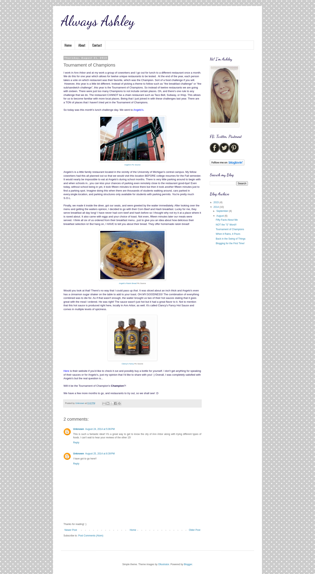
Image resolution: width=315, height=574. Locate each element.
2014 (217, 207)
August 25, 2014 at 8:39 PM (100, 453)
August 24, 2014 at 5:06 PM (100, 429)
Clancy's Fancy (128, 364)
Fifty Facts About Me (227, 219)
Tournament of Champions (230, 229)
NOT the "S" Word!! (226, 224)
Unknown (78, 429)
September (222, 211)
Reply (76, 442)
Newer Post (70, 530)
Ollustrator (163, 564)
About (81, 45)
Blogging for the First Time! (230, 243)
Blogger (188, 564)
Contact (97, 45)
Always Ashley (97, 20)
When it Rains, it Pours (228, 234)
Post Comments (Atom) (90, 535)
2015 (217, 202)
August (220, 215)
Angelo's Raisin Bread (128, 283)
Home (68, 45)
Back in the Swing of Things (230, 238)
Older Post (194, 530)
